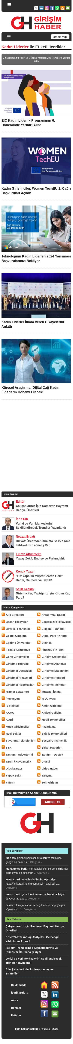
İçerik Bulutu (19, 992)
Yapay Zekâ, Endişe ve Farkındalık (40, 558)
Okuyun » (36, 862)
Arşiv (14, 1000)
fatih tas (11, 857)
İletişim (16, 1015)
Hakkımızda (18, 985)
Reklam (16, 1007)
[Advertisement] (36, 451)
